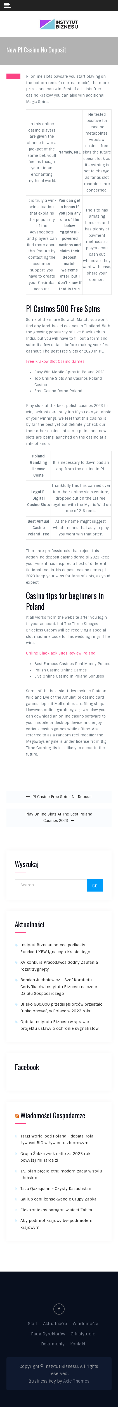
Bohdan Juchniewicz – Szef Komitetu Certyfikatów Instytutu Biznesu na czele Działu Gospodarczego (58, 986)
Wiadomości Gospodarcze (52, 1115)
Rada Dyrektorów (48, 1334)
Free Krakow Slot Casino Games (55, 361)
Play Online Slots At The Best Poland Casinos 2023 (58, 817)
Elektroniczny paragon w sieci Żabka (56, 1209)
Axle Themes (76, 1381)
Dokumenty (53, 1344)
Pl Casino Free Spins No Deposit (62, 796)
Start (32, 1324)
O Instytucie (83, 1334)
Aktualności (55, 1324)
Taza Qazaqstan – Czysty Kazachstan (55, 1188)
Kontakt (77, 1344)
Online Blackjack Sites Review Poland (60, 653)
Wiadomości (85, 1324)
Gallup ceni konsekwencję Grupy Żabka (58, 1199)
